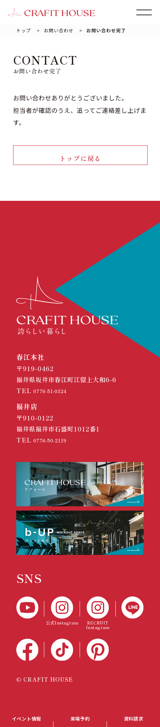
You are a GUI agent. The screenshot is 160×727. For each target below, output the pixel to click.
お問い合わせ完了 (106, 30)
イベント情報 (26, 716)
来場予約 (80, 716)
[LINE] (130, 613)
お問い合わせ (59, 30)
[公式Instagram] (62, 616)
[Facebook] (30, 655)
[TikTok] (62, 655)
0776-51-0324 (55, 396)
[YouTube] (30, 613)
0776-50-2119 (56, 445)
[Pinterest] (98, 655)
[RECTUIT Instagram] (98, 619)
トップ (23, 30)
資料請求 (133, 716)
